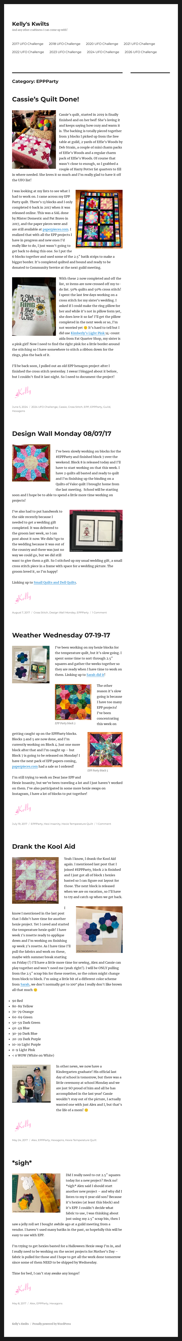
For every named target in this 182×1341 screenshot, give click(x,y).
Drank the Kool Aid (43, 846)
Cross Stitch (75, 406)
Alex (34, 1140)
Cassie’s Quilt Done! (45, 99)
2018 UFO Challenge (64, 44)
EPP (86, 406)
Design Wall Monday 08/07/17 (61, 433)
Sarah (24, 984)
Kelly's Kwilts (30, 23)
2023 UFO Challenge (65, 52)
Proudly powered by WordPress (51, 1324)
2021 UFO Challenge (139, 44)
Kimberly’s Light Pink (88, 333)
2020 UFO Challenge (102, 44)
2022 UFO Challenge (28, 52)
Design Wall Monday (62, 612)
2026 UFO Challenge (141, 52)
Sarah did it (95, 675)
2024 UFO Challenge (103, 52)
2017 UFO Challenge (27, 44)
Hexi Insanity (52, 823)
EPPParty (96, 406)
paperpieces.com (55, 229)
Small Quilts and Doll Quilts (55, 582)
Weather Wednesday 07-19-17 (61, 635)
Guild (106, 406)
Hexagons (18, 410)
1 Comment (99, 612)
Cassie (63, 406)
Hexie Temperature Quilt (77, 823)
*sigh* (22, 1163)
